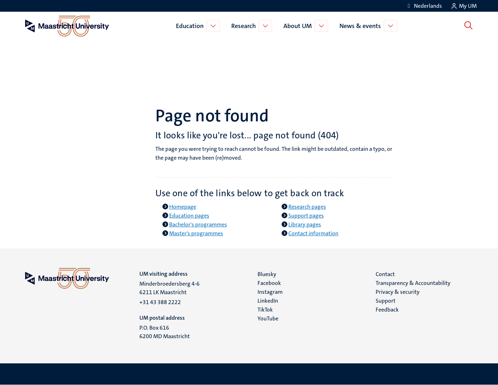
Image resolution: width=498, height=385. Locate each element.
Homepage (182, 206)
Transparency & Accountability (413, 283)
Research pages (307, 206)
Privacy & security (398, 292)
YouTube (268, 318)
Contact (385, 274)
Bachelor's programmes (198, 224)
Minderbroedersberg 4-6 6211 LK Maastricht (169, 288)
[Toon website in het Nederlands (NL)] (423, 5)
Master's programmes (196, 233)
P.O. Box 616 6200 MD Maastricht (164, 332)
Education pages (189, 215)
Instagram (270, 292)
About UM (298, 26)
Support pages (306, 215)
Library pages (304, 224)
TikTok (265, 309)
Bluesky (267, 274)
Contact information (313, 233)
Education (191, 26)
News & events (361, 26)
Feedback (387, 309)
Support (385, 300)
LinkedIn (268, 300)
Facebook (269, 283)
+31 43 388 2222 (160, 302)
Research (244, 26)
